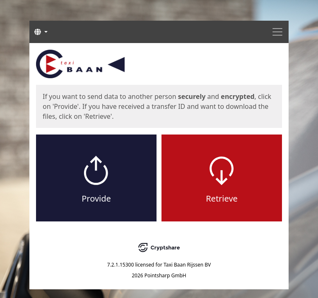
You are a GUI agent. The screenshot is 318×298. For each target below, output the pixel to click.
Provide (96, 198)
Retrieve (222, 198)
